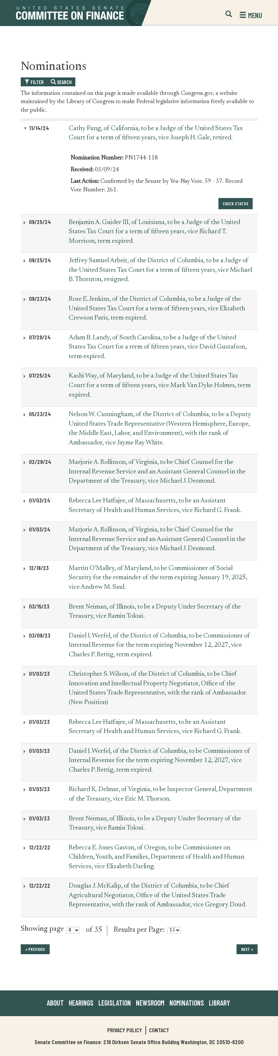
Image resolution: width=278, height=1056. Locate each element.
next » (247, 949)
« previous (35, 949)
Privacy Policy (124, 1030)
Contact (159, 1030)
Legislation (114, 1002)
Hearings (81, 1002)
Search (61, 82)
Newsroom (150, 1002)
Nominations (186, 1002)
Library (219, 1002)
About (55, 1002)
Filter (34, 82)
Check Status (235, 203)
